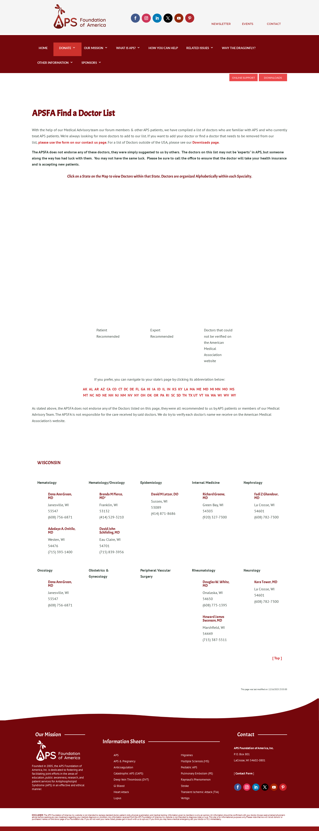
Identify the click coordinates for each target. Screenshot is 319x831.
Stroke (185, 786)
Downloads (273, 77)
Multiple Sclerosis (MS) (195, 761)
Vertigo (185, 798)
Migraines (187, 755)
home (42, 48)
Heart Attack (121, 792)
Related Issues (197, 48)
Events (247, 24)
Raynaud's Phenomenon (196, 779)
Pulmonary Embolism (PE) (197, 773)
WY (233, 395)
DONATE (65, 48)
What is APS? (126, 48)
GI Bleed (119, 786)
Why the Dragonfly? (239, 48)
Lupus (117, 798)
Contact (274, 24)
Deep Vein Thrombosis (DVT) (131, 779)
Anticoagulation (123, 767)
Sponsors (89, 62)
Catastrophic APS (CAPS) (128, 773)
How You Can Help (163, 48)
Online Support (243, 77)
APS (116, 755)
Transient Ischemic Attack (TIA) (200, 792)
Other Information (53, 62)
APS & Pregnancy (124, 761)
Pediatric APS (189, 767)
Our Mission (93, 48)
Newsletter (221, 24)
